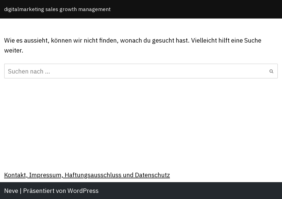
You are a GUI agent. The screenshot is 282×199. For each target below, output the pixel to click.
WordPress (83, 190)
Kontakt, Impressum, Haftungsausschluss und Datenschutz (87, 175)
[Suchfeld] (134, 71)
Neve (11, 190)
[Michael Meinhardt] (57, 9)
